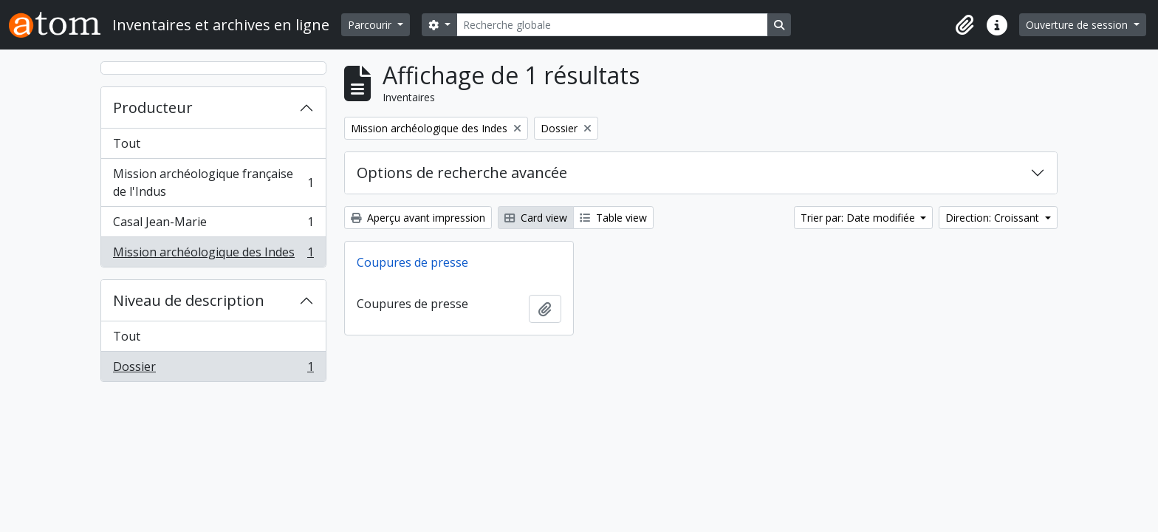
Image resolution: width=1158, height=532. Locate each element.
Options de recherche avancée (462, 173)
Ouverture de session (1078, 25)
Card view (535, 218)
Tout (126, 143)
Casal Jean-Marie (213, 225)
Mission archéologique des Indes (213, 255)
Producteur (153, 107)
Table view (613, 218)
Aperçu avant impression (418, 218)
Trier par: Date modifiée (859, 218)
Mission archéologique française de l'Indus (213, 183)
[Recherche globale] (612, 24)
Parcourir (371, 25)
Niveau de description (188, 300)
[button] (964, 25)
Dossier (213, 369)
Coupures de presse (412, 262)
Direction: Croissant (993, 218)
